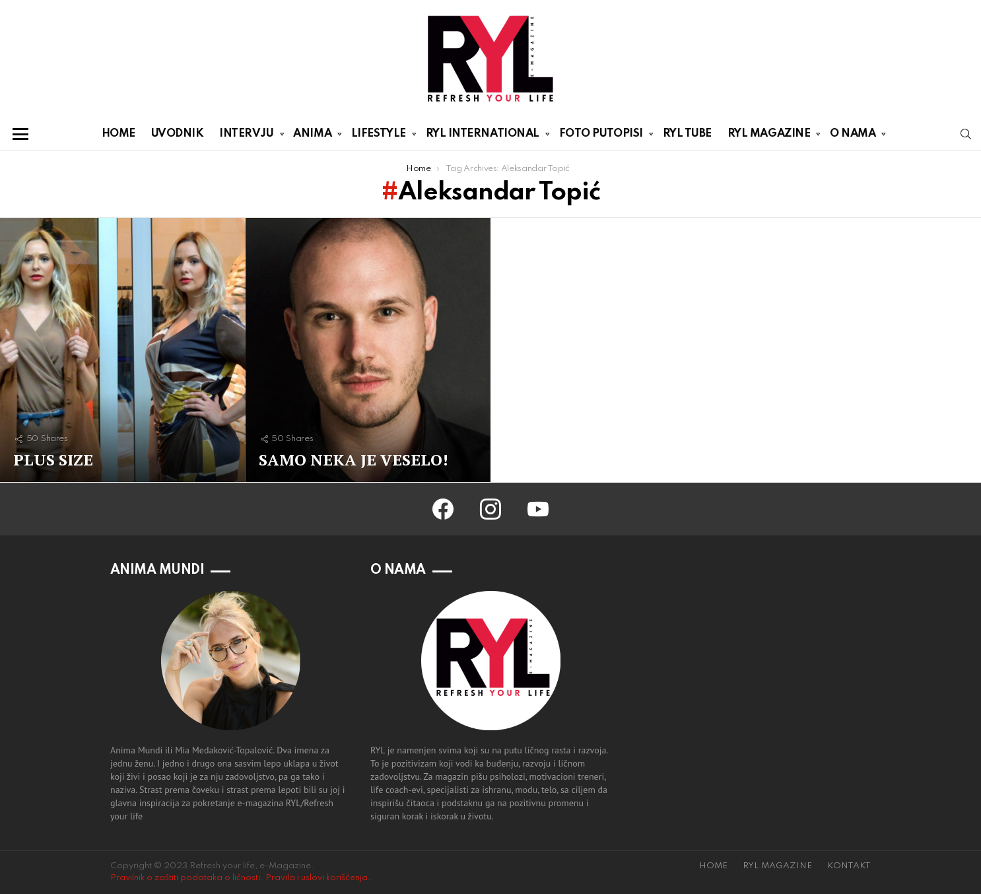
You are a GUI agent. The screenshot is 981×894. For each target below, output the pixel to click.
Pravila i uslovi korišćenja (316, 878)
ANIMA (312, 136)
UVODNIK (177, 133)
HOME (118, 133)
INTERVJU (246, 136)
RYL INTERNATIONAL (482, 136)
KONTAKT (849, 866)
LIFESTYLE (378, 136)
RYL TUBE (687, 133)
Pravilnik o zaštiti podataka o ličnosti (185, 878)
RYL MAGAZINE (769, 136)
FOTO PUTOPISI (601, 136)
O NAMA (852, 136)
